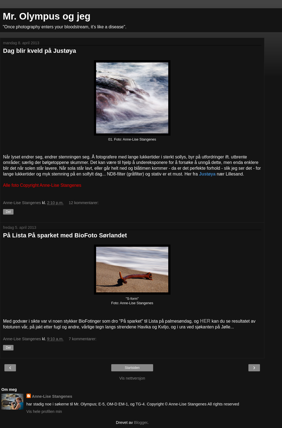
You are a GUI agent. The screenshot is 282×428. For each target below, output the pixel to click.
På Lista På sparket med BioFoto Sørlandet (65, 235)
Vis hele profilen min (44, 411)
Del (8, 212)
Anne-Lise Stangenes (52, 396)
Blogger (140, 422)
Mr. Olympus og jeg (47, 16)
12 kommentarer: (84, 203)
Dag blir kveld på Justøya (39, 50)
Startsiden (132, 368)
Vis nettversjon (132, 378)
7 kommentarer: (82, 339)
